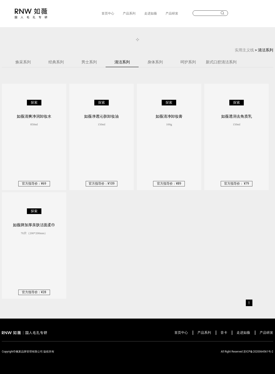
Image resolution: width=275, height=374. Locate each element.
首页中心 (108, 13)
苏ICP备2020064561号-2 (258, 351)
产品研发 (172, 13)
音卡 (223, 332)
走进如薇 (150, 13)
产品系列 (129, 13)
